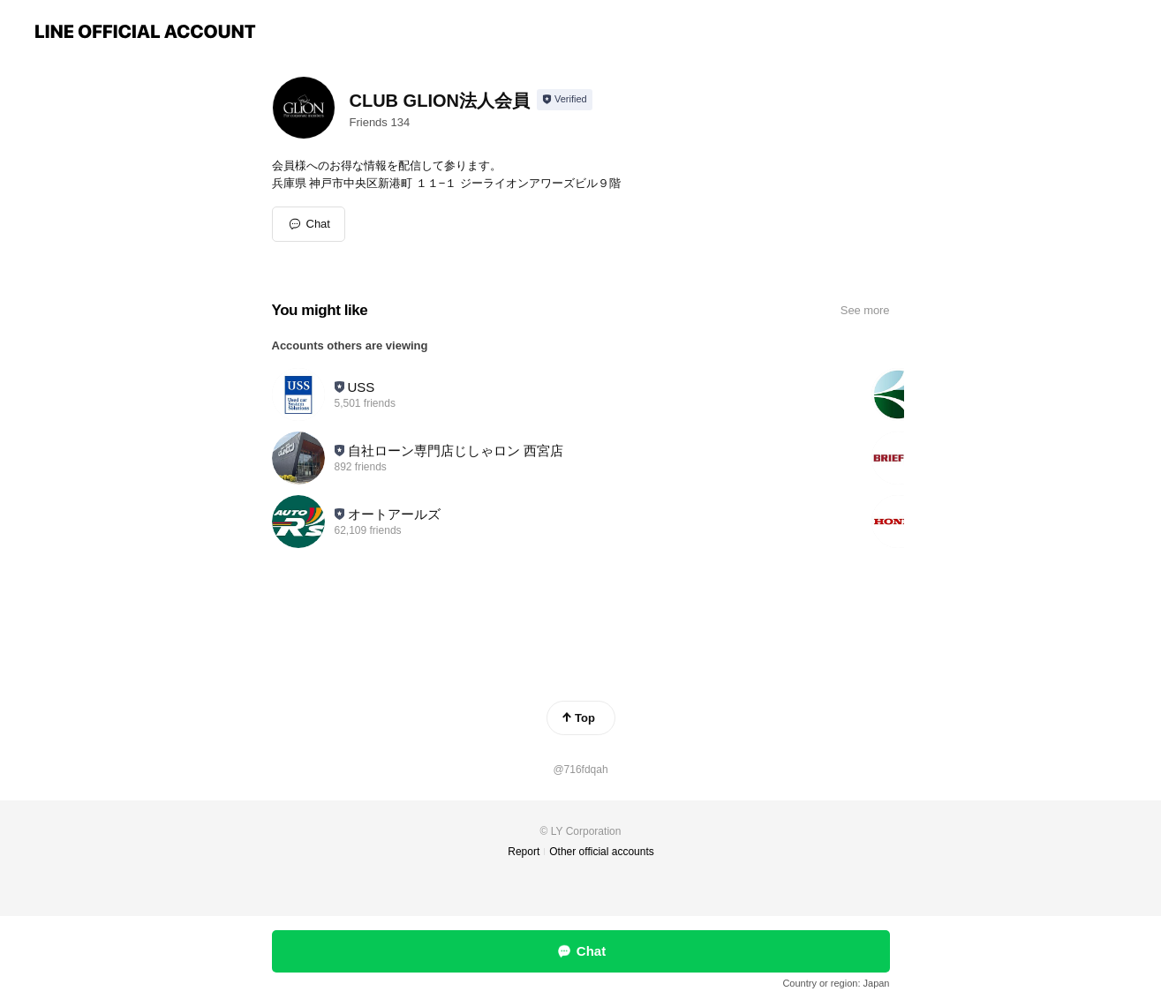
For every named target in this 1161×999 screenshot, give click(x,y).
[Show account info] (564, 99)
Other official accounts (601, 851)
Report (523, 851)
